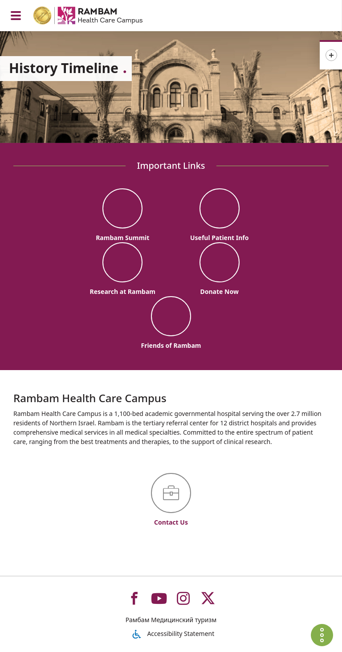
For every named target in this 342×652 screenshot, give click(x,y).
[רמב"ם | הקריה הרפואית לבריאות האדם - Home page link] (99, 17)
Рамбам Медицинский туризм (171, 619)
